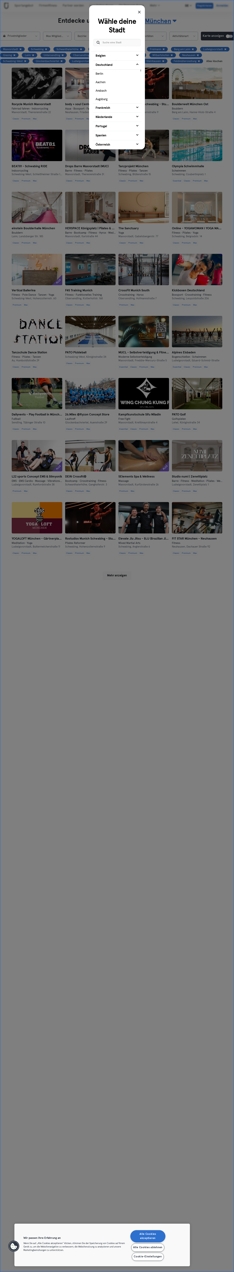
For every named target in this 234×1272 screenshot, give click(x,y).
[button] (14, 1246)
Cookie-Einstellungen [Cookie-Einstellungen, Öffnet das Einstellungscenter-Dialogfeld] (148, 1256)
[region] (102, 1245)
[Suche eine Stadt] (117, 42)
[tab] (117, 56)
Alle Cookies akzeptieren (148, 1236)
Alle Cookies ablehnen (147, 1247)
